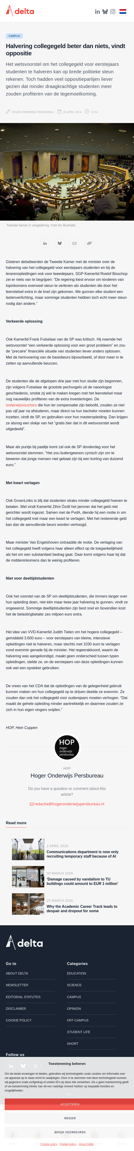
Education (76, 973)
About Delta (86, 1144)
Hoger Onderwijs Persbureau (33, 112)
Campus (14, 36)
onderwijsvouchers (21, 405)
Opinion (74, 1008)
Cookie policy (49, 1144)
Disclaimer (16, 1008)
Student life (78, 1032)
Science (74, 985)
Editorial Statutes (23, 997)
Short (72, 1043)
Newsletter (17, 985)
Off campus (78, 1020)
